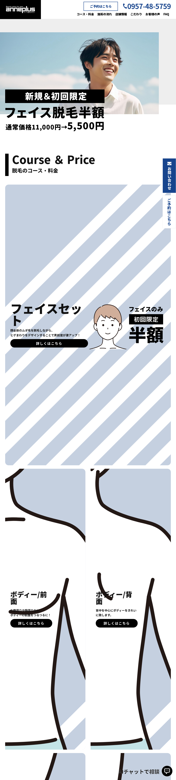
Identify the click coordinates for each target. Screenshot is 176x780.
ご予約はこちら (101, 6)
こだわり (136, 14)
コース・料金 (85, 14)
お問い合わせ (169, 179)
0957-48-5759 (149, 6)
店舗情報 (121, 14)
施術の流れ (104, 14)
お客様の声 (152, 14)
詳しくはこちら (49, 343)
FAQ (166, 14)
